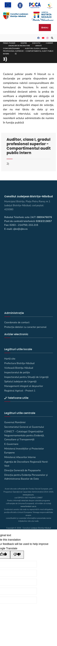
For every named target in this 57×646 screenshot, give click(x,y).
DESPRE (24, 43)
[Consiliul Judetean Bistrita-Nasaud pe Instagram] (47, 38)
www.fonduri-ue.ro (28, 506)
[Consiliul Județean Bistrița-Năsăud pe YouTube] (42, 38)
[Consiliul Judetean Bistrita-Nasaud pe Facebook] (38, 38)
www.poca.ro (28, 494)
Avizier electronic (16, 334)
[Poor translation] (17, 555)
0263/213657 (44, 221)
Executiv (36, 43)
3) (16, 53)
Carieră (49, 43)
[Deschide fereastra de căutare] (51, 38)
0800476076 (44, 217)
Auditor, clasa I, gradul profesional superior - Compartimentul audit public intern (28, 51)
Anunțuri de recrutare (19, 45)
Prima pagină (9, 43)
